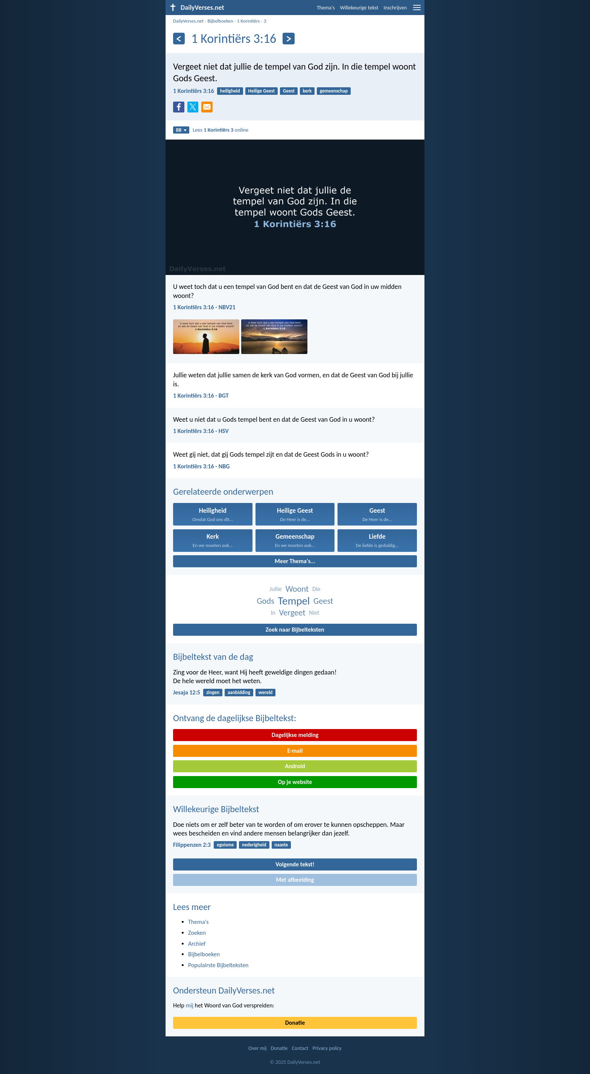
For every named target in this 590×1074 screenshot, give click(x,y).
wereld (265, 692)
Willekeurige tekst (359, 8)
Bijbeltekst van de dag (213, 656)
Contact (300, 1048)
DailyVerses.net (188, 21)
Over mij (257, 1048)
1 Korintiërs (248, 21)
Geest (289, 91)
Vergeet (292, 613)
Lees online (220, 129)
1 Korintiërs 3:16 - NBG (201, 466)
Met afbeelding (295, 879)
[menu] (416, 10)
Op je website (295, 781)
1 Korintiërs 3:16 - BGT (201, 395)
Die (316, 588)
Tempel (294, 601)
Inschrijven (395, 8)
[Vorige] (179, 38)
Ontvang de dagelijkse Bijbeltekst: (234, 717)
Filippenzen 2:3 (192, 844)
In (273, 612)
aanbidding (239, 692)
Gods (265, 601)
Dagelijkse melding (295, 734)
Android (295, 766)
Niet (314, 612)
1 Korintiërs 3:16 (193, 90)
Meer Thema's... (295, 561)
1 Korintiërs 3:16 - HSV (201, 430)
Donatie (295, 1022)
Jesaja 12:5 (186, 692)
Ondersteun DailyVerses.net (224, 990)
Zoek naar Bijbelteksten (295, 629)
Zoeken (197, 932)
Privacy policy (327, 1048)
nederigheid (254, 845)
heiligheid (230, 91)
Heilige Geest (261, 91)
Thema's (326, 8)
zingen (212, 692)
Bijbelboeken (220, 21)
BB (181, 130)
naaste (281, 845)
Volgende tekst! (294, 864)
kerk (307, 91)
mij (189, 1005)
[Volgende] (288, 38)
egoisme (225, 845)
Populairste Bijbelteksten (218, 965)
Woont (297, 589)
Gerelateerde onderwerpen (223, 491)
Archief (196, 943)
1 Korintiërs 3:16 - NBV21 (204, 307)
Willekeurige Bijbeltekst (216, 809)
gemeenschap (334, 91)
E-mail (295, 750)
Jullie (276, 588)
